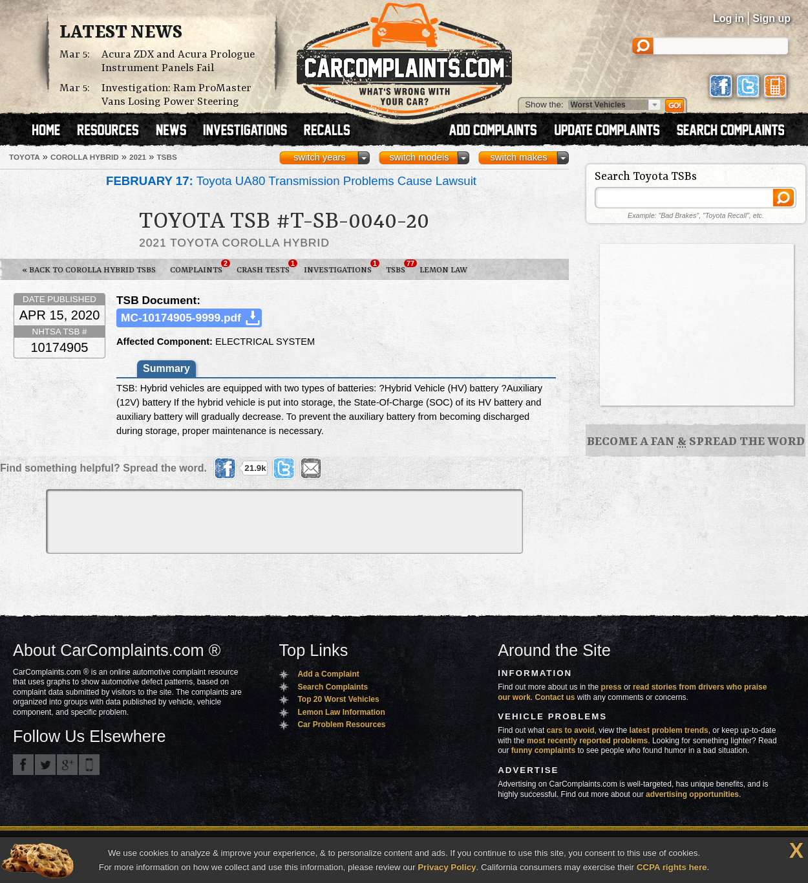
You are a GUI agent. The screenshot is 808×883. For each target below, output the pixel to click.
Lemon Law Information (341, 712)
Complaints (199, 267)
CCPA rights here (672, 867)
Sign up (771, 18)
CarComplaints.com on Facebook (23, 764)
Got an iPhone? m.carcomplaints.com (89, 764)
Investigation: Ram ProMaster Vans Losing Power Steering (176, 95)
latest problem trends (669, 730)
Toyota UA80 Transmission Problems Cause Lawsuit (291, 181)
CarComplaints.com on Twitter (45, 764)
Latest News (120, 33)
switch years (319, 157)
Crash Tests (267, 267)
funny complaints (543, 750)
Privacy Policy (447, 867)
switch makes (519, 157)
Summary (166, 368)
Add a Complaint (328, 674)
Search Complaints (332, 687)
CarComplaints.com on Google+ (67, 764)
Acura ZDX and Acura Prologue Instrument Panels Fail (178, 61)
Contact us (555, 697)
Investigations (341, 267)
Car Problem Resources (341, 724)
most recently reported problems (587, 740)
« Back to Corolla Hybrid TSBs (89, 270)
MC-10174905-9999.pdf (181, 317)
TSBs (399, 267)
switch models (419, 157)
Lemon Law (443, 270)
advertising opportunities (692, 794)
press (611, 687)
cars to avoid (571, 730)
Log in (728, 18)
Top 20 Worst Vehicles (338, 699)
